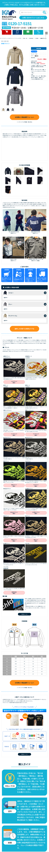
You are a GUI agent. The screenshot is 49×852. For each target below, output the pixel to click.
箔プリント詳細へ (36, 540)
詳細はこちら (24, 614)
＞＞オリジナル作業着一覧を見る (24, 122)
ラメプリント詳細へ (36, 485)
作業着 (37, 38)
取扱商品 (32, 38)
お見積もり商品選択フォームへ (24, 117)
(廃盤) (38, 261)
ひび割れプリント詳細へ (36, 513)
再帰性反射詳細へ (14, 593)
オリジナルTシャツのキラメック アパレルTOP (11, 38)
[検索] (44, 12)
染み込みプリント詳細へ (14, 513)
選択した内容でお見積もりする (24, 329)
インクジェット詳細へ (14, 435)
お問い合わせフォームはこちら (33, 17)
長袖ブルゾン (13, 233)
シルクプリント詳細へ (14, 382)
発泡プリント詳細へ (14, 540)
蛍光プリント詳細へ (14, 485)
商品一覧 (26, 38)
